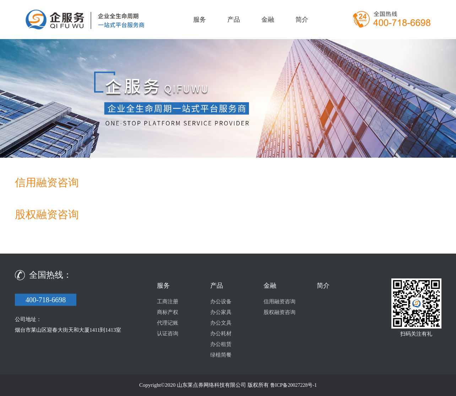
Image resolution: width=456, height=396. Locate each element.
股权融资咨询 (279, 312)
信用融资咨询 (279, 301)
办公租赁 (221, 344)
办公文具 (221, 323)
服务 (199, 19)
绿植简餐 (221, 355)
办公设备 (221, 301)
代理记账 (167, 323)
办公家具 (221, 312)
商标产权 (167, 312)
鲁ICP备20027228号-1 (293, 385)
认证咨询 (167, 333)
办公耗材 (221, 333)
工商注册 (167, 301)
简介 (301, 19)
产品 (233, 19)
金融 (267, 19)
